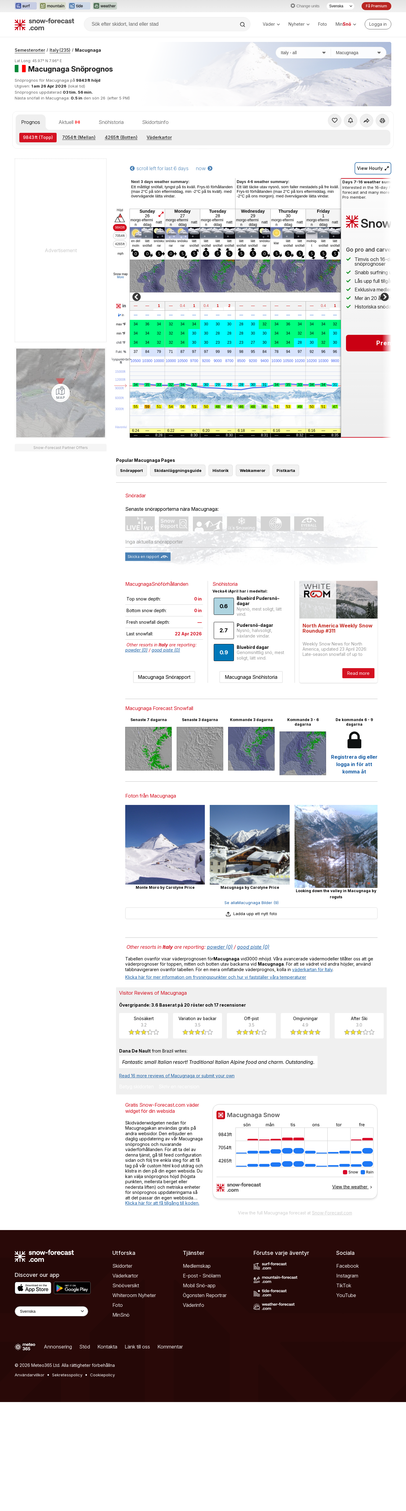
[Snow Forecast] (44, 24)
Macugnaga (88, 50)
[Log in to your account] (378, 24)
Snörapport (131, 470)
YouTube (346, 1295)
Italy (60, 50)
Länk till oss (137, 1347)
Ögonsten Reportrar (205, 1295)
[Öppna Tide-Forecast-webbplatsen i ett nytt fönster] (79, 6)
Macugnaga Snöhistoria (251, 677)
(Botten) (121, 137)
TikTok (343, 1285)
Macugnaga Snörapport (164, 677)
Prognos (30, 122)
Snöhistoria (111, 122)
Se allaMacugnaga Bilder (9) (251, 902)
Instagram (347, 1276)
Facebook (347, 1266)
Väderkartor (159, 137)
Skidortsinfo (155, 122)
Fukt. (121, 351)
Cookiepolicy (102, 1374)
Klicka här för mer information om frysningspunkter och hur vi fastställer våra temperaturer (215, 977)
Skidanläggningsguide (177, 470)
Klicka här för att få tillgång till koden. (162, 1203)
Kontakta (107, 1347)
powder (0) (136, 650)
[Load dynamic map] (60, 393)
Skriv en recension (179, 1087)
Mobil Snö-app (199, 1285)
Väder (271, 24)
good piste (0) (166, 650)
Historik (220, 470)
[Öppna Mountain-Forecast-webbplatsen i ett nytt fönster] (52, 6)
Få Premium (376, 6)
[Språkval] (340, 6)
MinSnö (121, 1315)
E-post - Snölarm (202, 1276)
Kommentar (170, 1347)
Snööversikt (125, 1285)
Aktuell (69, 122)
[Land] (303, 52)
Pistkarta (285, 470)
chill (121, 342)
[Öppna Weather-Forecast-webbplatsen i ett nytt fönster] (105, 6)
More (120, 277)
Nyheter (299, 24)
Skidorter (122, 1266)
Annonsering (58, 1347)
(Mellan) (79, 137)
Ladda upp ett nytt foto (251, 913)
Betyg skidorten (136, 1087)
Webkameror (252, 470)
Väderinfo (193, 1305)
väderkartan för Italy (312, 969)
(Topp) (38, 137)
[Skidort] (358, 52)
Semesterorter (30, 50)
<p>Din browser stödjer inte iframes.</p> (295, 1155)
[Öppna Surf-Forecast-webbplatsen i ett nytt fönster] (26, 6)
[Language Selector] (51, 1311)
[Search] (243, 24)
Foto (322, 24)
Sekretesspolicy (67, 1374)
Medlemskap (197, 1266)
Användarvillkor (29, 1374)
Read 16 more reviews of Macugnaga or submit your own (177, 1075)
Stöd (84, 1347)
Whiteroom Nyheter (134, 1295)
